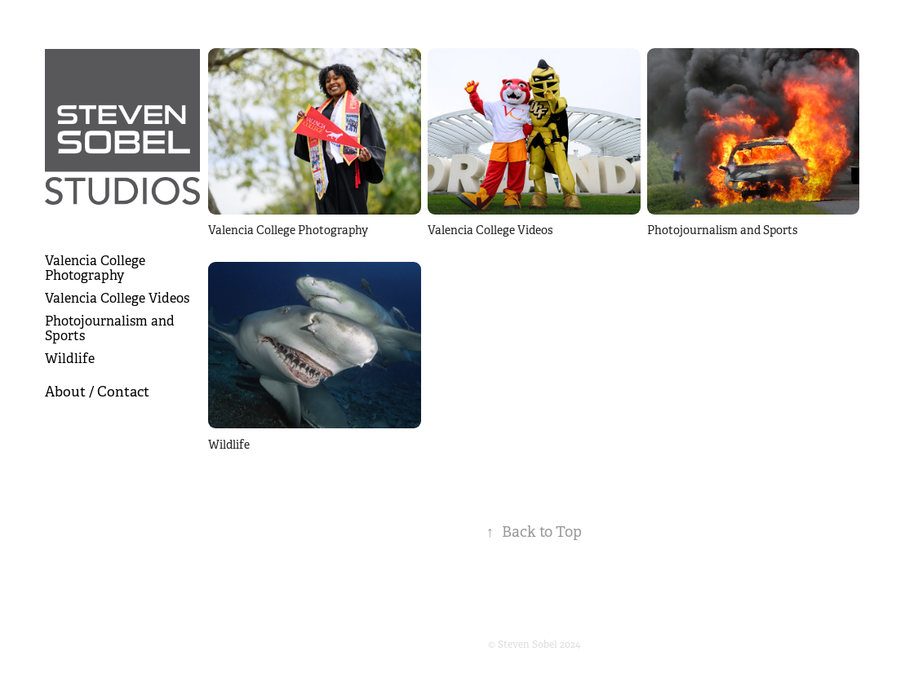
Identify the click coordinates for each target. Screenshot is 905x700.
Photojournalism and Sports (110, 328)
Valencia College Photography (95, 268)
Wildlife (70, 358)
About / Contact (97, 392)
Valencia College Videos (117, 298)
